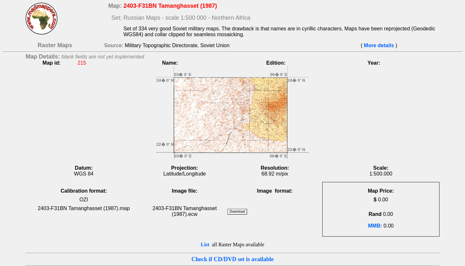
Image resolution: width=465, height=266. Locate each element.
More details (378, 45)
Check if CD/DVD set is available (232, 259)
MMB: (375, 226)
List (205, 244)
